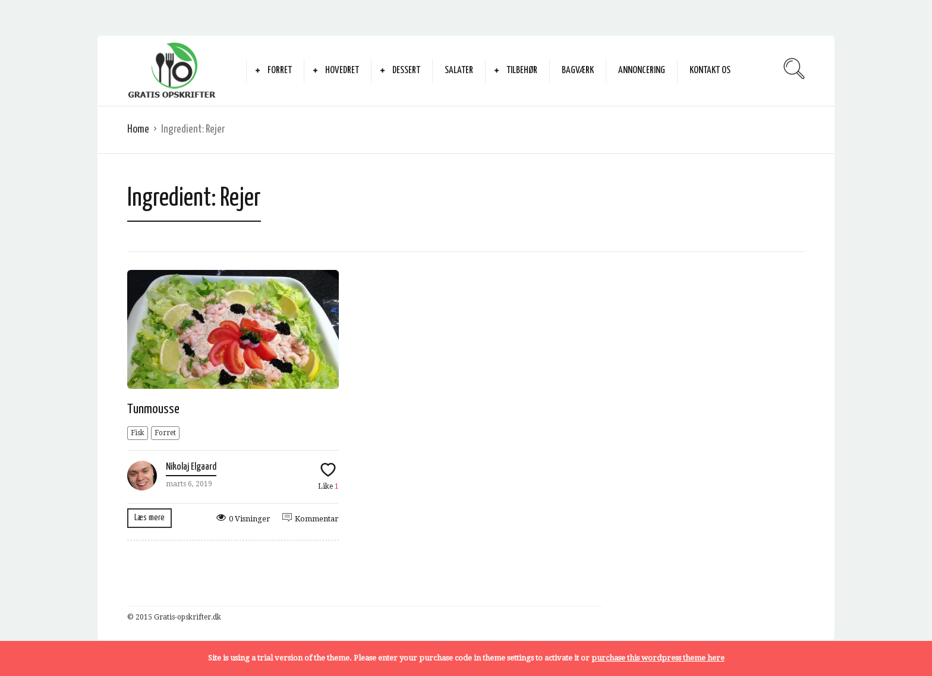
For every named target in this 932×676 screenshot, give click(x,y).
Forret (279, 70)
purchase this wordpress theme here (658, 657)
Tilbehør (521, 70)
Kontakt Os (710, 70)
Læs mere (149, 517)
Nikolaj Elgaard (191, 467)
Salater (459, 70)
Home (138, 129)
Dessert (406, 70)
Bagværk (578, 70)
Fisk (137, 433)
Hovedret (342, 70)
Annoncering (641, 70)
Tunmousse (153, 409)
